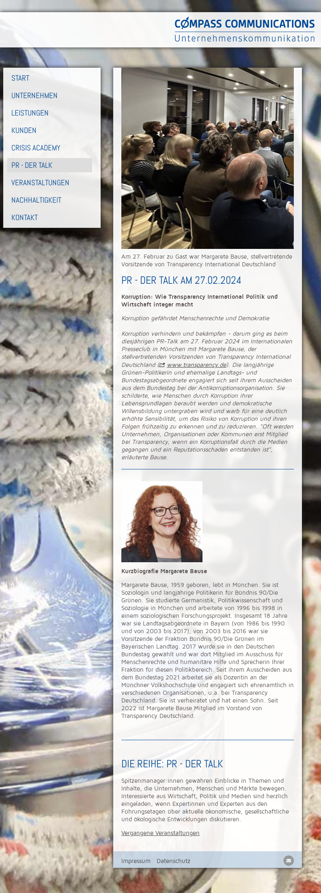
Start (20, 78)
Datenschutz (173, 861)
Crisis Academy (35, 148)
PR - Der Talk (31, 165)
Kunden (24, 130)
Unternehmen (34, 95)
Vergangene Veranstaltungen (160, 833)
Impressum (136, 861)
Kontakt (24, 217)
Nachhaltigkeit (36, 200)
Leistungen (30, 113)
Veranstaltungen (40, 183)
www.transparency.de (196, 365)
